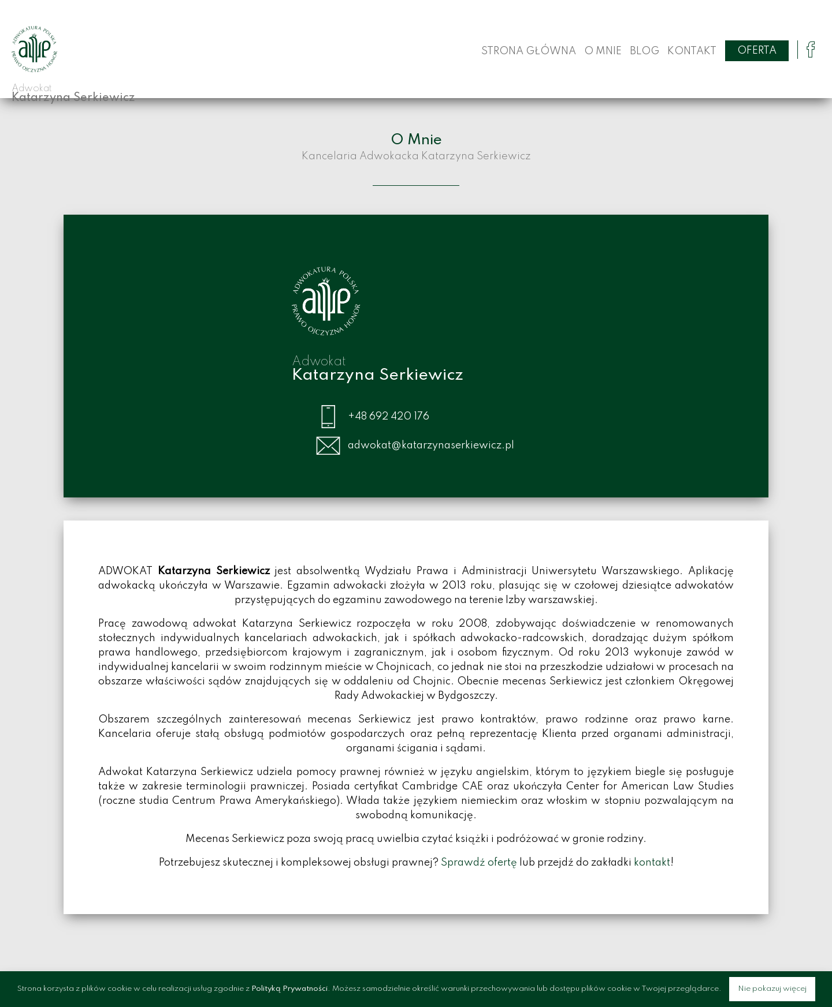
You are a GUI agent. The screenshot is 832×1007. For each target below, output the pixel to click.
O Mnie (603, 51)
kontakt (652, 863)
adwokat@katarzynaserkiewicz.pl (431, 445)
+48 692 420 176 (388, 416)
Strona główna (528, 51)
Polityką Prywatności (289, 989)
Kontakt (691, 51)
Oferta (757, 51)
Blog (644, 51)
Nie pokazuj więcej (772, 989)
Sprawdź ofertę (479, 863)
